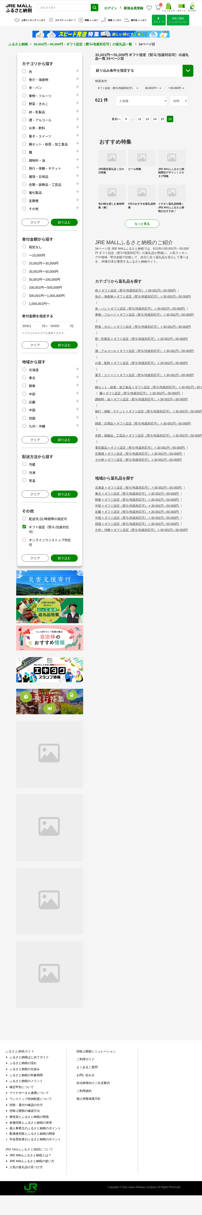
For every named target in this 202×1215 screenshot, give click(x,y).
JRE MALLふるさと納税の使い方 (32, 1160)
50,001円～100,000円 (44, 278)
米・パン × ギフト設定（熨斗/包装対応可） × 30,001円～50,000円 (140, 307)
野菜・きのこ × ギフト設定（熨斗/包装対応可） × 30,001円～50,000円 (143, 326)
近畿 (32, 401)
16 (170, 118)
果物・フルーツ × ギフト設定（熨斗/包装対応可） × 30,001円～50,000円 (144, 313)
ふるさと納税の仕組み (25, 1068)
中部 (32, 393)
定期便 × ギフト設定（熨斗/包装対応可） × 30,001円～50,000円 (139, 453)
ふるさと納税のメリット (26, 1080)
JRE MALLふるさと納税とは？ (30, 1154)
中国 (32, 409)
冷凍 (32, 471)
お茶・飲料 (37, 127)
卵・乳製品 (37, 111)
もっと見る (142, 223)
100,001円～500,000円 (45, 286)
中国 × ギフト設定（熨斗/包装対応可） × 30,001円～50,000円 (137, 517)
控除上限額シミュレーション (96, 1050)
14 (155, 118)
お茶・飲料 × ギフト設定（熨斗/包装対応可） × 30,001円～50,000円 (141, 362)
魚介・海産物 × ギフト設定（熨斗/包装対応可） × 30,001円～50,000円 (143, 295)
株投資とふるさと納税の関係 (29, 1116)
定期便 (33, 200)
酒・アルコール (40, 119)
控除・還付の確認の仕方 (26, 1104)
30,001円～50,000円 (43, 270)
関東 (32, 385)
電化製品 (35, 191)
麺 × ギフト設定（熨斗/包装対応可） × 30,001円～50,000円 (140, 392)
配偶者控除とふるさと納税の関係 (32, 1132)
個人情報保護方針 (88, 1097)
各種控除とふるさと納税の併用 (31, 1121)
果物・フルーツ (40, 95)
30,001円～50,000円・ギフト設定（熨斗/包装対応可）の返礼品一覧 (82, 43)
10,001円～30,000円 (43, 262)
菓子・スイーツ (40, 135)
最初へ (116, 118)
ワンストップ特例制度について (31, 1098)
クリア (35, 221)
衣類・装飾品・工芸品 (45, 183)
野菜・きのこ (38, 103)
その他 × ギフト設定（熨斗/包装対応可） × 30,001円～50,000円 (138, 459)
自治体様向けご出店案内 (93, 1082)
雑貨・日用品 (38, 175)
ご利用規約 (84, 1090)
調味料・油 (37, 159)
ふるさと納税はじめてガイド (29, 1056)
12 (140, 118)
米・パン (35, 86)
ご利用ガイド (85, 1058)
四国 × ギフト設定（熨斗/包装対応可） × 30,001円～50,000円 (137, 523)
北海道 (33, 369)
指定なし (35, 246)
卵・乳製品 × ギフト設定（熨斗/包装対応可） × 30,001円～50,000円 (141, 338)
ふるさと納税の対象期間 (26, 1074)
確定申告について (22, 1086)
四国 (32, 417)
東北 (32, 377)
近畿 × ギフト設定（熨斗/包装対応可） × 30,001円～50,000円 (137, 511)
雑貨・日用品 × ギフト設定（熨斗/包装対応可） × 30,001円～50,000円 (143, 422)
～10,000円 (37, 254)
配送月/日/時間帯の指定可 (48, 518)
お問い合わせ (85, 1074)
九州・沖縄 (37, 425)
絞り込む (64, 221)
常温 (32, 479)
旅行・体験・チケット (45, 167)
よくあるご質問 (87, 1066)
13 (147, 118)
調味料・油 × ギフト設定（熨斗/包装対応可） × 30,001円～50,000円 (141, 398)
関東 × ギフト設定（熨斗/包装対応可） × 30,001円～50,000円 (137, 499)
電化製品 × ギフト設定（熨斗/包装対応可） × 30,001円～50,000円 (140, 446)
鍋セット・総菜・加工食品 (48, 143)
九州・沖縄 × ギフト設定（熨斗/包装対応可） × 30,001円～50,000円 (141, 529)
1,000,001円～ (39, 302)
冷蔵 (32, 463)
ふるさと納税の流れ (23, 1062)
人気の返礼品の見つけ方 (26, 1166)
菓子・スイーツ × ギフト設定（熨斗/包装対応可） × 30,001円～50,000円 (144, 374)
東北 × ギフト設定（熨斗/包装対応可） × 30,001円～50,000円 (137, 492)
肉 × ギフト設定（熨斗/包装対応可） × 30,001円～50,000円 (136, 289)
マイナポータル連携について (29, 1092)
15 (162, 118)
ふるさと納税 (18, 43)
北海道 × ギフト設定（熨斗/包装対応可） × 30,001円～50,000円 (139, 486)
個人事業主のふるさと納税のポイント (35, 1127)
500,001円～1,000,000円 (47, 294)
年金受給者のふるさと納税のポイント (35, 1138)
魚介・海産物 (38, 78)
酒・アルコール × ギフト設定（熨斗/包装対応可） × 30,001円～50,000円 (144, 350)
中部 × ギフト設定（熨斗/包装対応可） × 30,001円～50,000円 (137, 505)
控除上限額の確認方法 (25, 1110)
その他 (33, 208)
